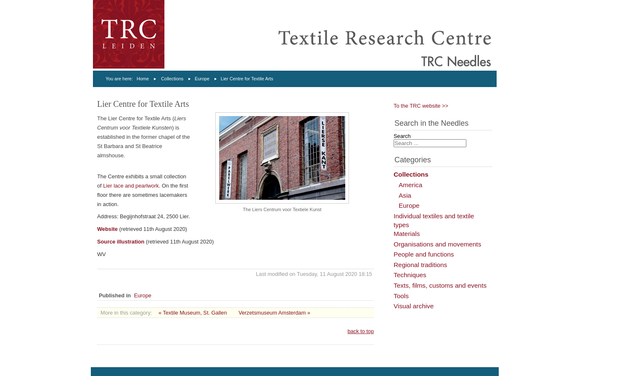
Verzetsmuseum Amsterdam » (274, 313)
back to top (360, 331)
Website (107, 229)
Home (143, 78)
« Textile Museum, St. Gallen (193, 313)
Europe (202, 78)
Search (402, 136)
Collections (172, 78)
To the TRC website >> (421, 106)
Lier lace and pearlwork (131, 186)
